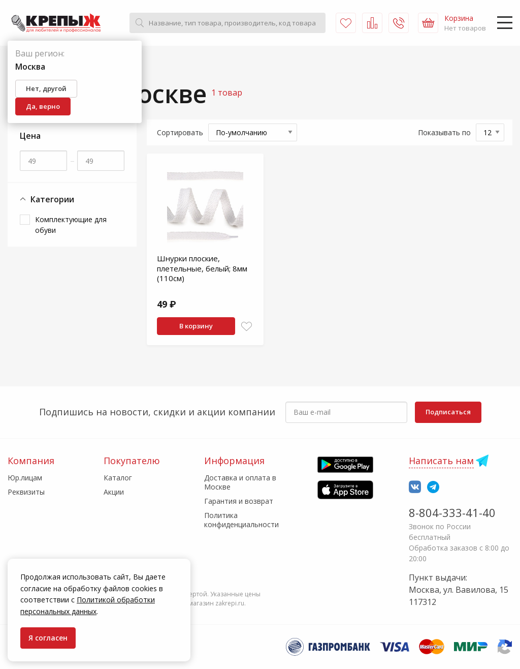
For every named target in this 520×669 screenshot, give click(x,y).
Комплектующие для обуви (71, 225)
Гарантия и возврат (238, 501)
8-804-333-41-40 (452, 512)
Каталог (118, 477)
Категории (47, 199)
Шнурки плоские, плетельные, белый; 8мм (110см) (202, 268)
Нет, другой (46, 88)
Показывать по (444, 132)
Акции (114, 492)
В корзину (196, 325)
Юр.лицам (25, 477)
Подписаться (448, 411)
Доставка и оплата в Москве (240, 482)
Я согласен (48, 638)
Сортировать (180, 132)
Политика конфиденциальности (241, 519)
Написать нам (441, 460)
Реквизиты (26, 492)
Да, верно (43, 106)
